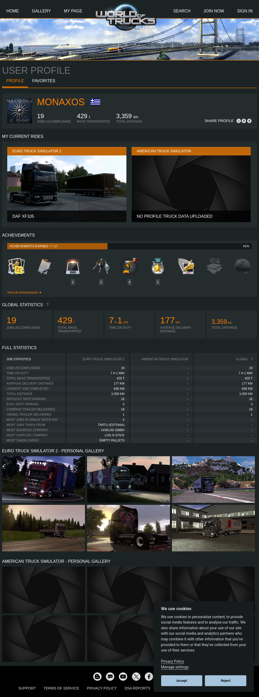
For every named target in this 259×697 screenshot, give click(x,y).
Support (27, 688)
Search (182, 11)
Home (12, 11)
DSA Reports (137, 688)
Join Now (213, 11)
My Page (73, 11)
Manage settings (175, 667)
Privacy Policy (102, 688)
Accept (181, 681)
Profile (15, 81)
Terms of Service (61, 688)
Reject (226, 681)
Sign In (245, 11)
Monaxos (61, 102)
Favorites (43, 81)
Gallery (41, 11)
